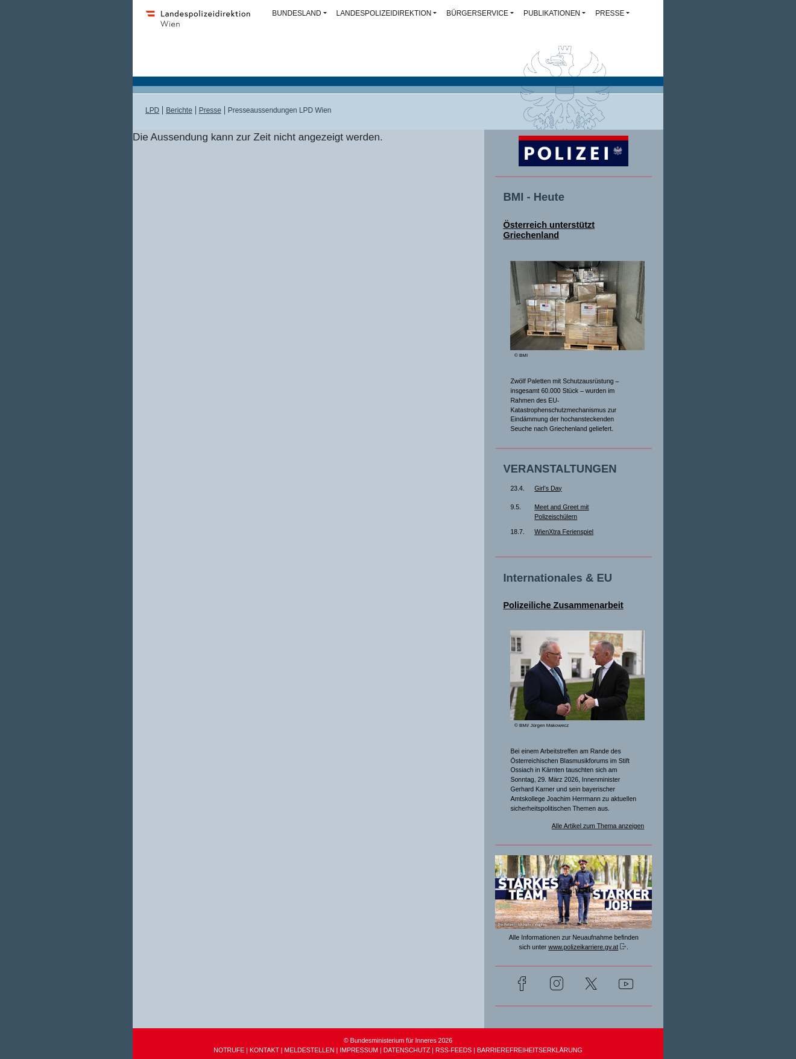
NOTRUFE (228, 1050)
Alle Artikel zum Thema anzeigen (598, 825)
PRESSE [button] (609, 13)
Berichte (179, 110)
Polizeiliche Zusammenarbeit (563, 605)
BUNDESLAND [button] (296, 13)
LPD (152, 110)
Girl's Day (547, 488)
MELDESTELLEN (309, 1050)
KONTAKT (264, 1050)
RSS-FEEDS (453, 1050)
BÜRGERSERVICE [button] (477, 13)
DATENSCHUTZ (407, 1050)
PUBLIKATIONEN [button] (551, 13)
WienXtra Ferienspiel (563, 531)
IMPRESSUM (359, 1050)
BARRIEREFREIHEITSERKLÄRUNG (530, 1050)
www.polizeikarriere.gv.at (583, 947)
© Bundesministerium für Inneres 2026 (398, 1040)
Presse (210, 110)
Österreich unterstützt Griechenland (549, 230)
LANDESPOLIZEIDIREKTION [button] (384, 13)
